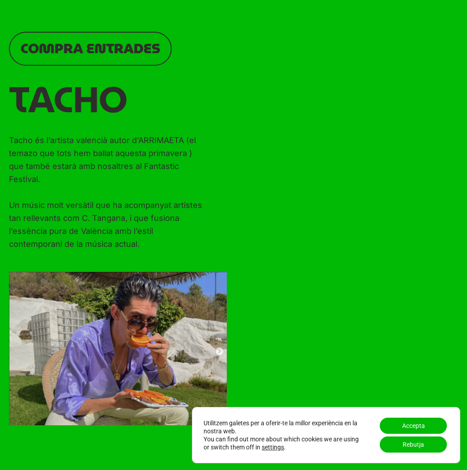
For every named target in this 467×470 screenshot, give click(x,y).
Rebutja (413, 444)
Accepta (413, 425)
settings (273, 447)
